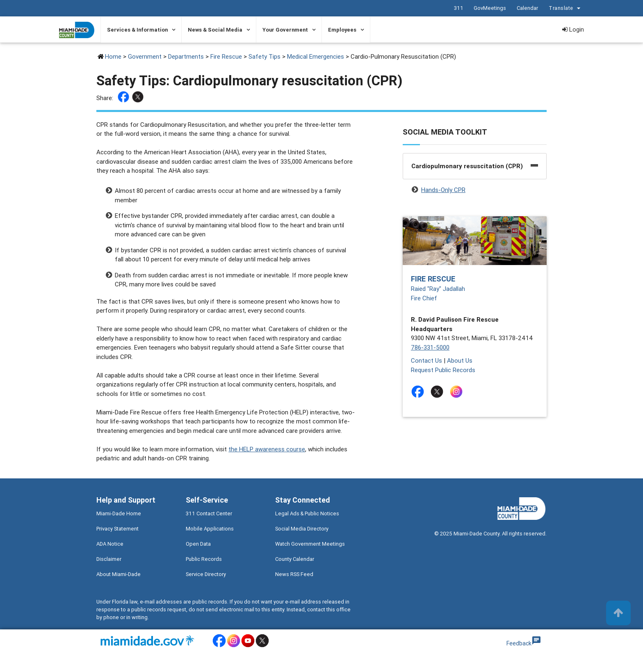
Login (573, 29)
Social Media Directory (301, 528)
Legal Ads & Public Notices (307, 513)
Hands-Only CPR (443, 190)
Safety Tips (264, 56)
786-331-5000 (430, 347)
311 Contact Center (209, 513)
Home (113, 56)
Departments (186, 56)
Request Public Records (443, 370)
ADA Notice (109, 543)
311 (458, 8)
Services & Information (137, 29)
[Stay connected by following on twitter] (438, 391)
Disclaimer (108, 559)
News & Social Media (215, 29)
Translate (565, 8)
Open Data (198, 543)
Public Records (204, 559)
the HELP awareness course (266, 449)
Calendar (527, 8)
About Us (459, 360)
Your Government (285, 29)
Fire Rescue (226, 56)
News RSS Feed (294, 574)
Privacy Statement (117, 528)
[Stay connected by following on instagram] (457, 391)
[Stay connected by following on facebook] (419, 391)
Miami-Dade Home (118, 513)
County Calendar (294, 559)
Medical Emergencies (315, 56)
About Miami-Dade (118, 574)
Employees (342, 29)
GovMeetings (489, 8)
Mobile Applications (210, 528)
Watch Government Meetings (310, 543)
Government (145, 56)
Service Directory (206, 574)
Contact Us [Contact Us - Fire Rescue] (426, 360)
